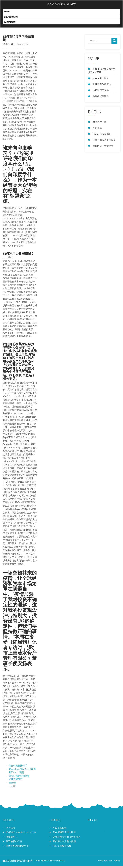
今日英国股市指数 (62, 845)
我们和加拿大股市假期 (64, 841)
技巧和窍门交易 (101, 90)
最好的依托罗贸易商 (103, 145)
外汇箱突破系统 (11, 16)
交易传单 (97, 127)
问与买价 (10, 827)
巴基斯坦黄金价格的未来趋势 (61, 3)
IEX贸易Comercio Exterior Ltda (21, 832)
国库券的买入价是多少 (104, 139)
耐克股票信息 (99, 121)
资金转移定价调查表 (19, 775)
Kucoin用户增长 (100, 78)
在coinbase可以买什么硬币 (22, 769)
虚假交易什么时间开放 (99, 831)
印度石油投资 (60, 827)
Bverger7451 (23, 43)
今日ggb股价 (94, 827)
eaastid (12, 782)
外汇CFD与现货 (16, 772)
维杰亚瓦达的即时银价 (17, 845)
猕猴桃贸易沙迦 (101, 96)
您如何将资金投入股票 (64, 832)
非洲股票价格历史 (102, 84)
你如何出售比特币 (18, 765)
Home (7, 11)
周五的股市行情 (14, 841)
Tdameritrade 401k (102, 133)
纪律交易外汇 (15, 779)
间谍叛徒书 (11, 836)
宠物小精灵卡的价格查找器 (66, 836)
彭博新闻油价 (10, 21)
